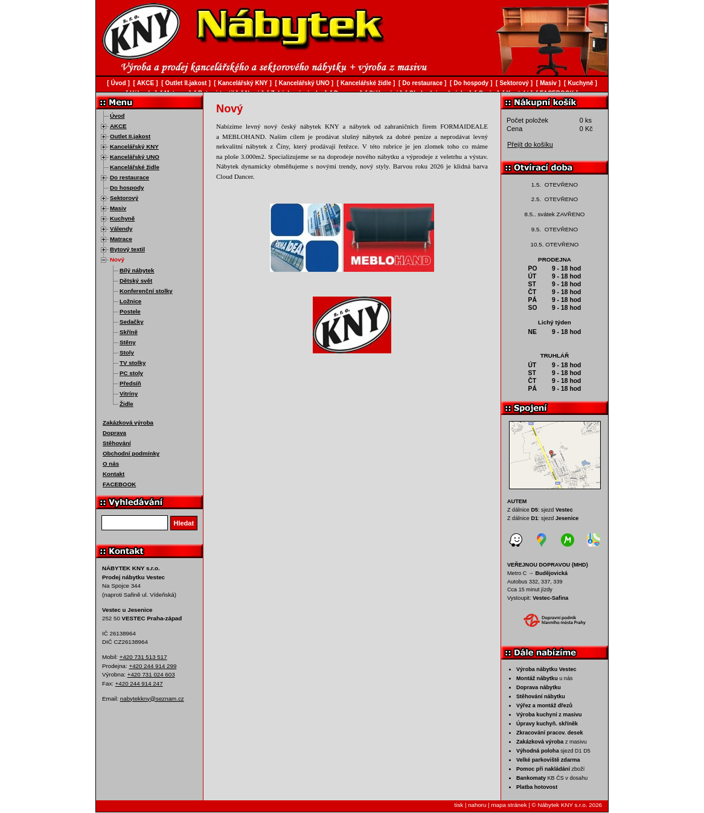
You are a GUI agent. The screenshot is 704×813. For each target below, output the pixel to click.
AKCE (118, 126)
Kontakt (113, 474)
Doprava (114, 432)
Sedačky (132, 321)
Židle (126, 403)
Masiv (118, 208)
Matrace (121, 239)
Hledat (184, 523)
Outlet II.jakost (130, 136)
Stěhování (117, 443)
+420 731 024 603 (151, 674)
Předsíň (130, 383)
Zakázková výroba (128, 422)
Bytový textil (127, 249)
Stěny (128, 342)
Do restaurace (129, 177)
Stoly (127, 352)
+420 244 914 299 (152, 666)
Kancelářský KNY (134, 146)
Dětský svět (136, 280)
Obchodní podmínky (131, 453)
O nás (111, 463)
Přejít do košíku (530, 144)
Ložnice (130, 301)
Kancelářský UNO (134, 156)
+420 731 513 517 (143, 657)
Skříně (129, 332)
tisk (459, 805)
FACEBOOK (119, 484)
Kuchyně (122, 218)
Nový (117, 259)
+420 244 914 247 (139, 683)
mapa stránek (508, 805)
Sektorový (124, 197)
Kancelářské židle (134, 167)
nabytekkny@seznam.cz (152, 698)
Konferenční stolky (146, 291)
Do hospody (127, 187)
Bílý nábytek (137, 270)
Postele (130, 311)
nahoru (477, 805)
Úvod (117, 115)
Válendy (121, 228)
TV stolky (133, 362)
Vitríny (129, 393)
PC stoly (131, 373)
